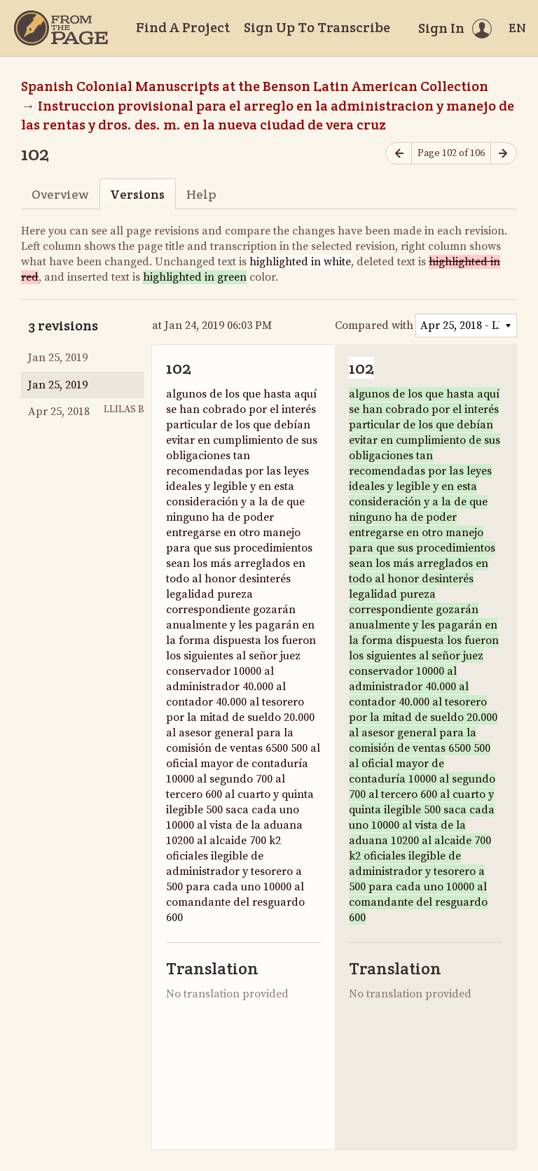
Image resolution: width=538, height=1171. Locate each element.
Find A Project (183, 27)
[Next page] (503, 153)
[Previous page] (398, 153)
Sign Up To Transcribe (317, 27)
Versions (137, 194)
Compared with (374, 325)
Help (201, 194)
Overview (60, 194)
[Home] (61, 27)
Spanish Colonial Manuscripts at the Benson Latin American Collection (254, 86)
